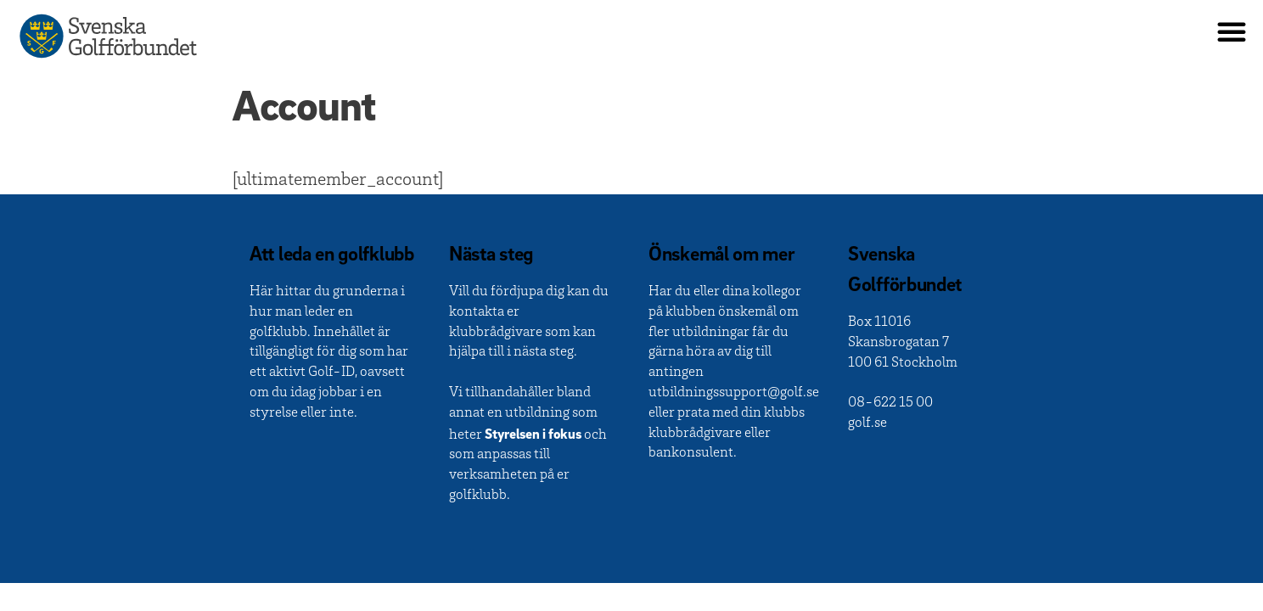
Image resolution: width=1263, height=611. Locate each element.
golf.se (867, 424)
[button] (1232, 31)
